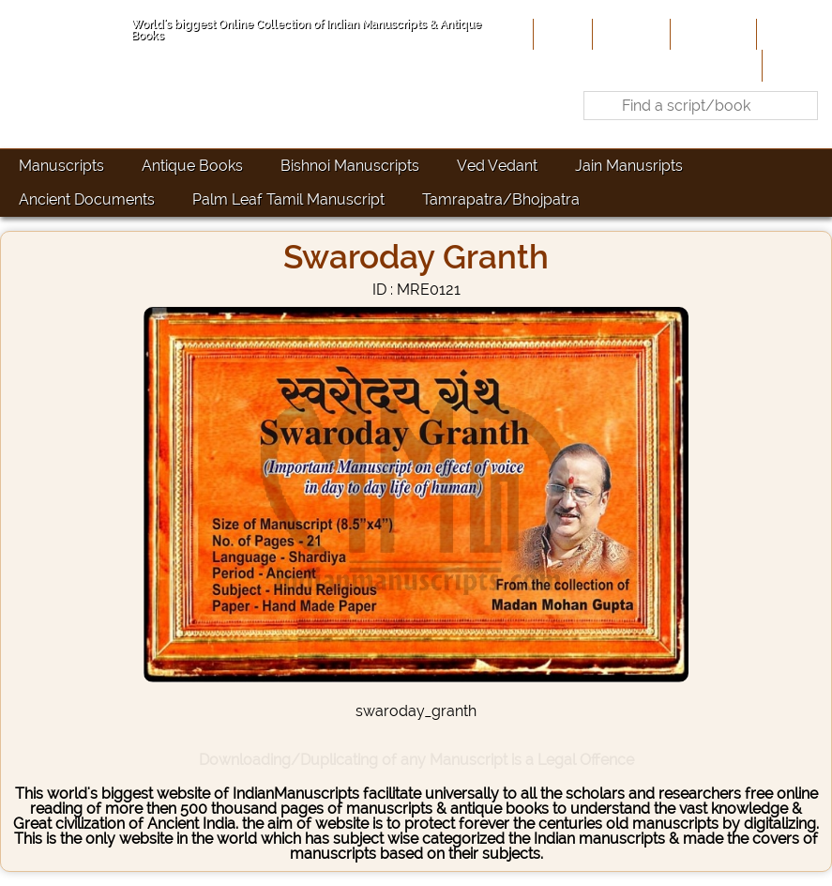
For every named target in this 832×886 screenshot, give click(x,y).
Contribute (711, 33)
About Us (629, 33)
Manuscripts (61, 166)
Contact (795, 64)
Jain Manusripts (629, 166)
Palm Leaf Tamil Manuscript (288, 199)
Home (561, 33)
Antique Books (192, 166)
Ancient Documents (87, 199)
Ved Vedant (497, 166)
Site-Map (792, 33)
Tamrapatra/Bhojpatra (501, 199)
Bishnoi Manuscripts (349, 166)
